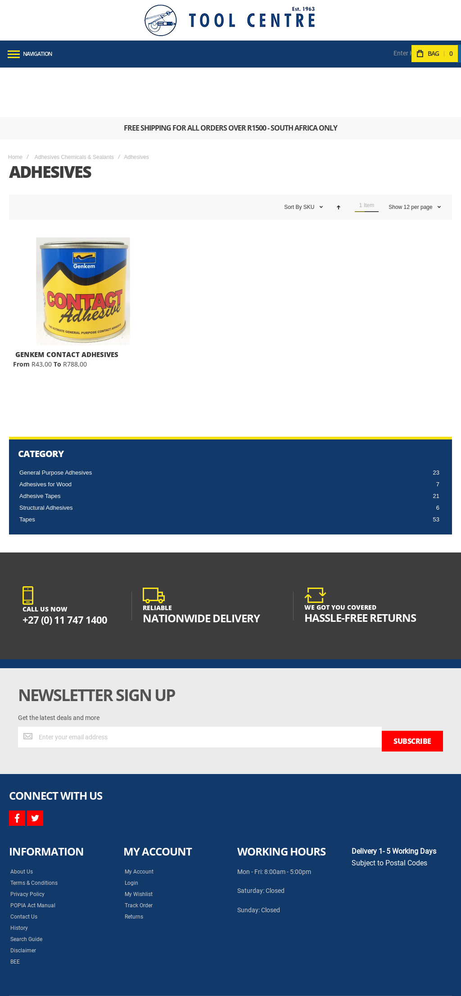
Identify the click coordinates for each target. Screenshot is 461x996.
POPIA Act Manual (32, 851)
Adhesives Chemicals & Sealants (74, 107)
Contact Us (23, 863)
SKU (309, 157)
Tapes (27, 469)
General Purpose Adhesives (55, 423)
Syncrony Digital (99, 982)
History (19, 874)
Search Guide (26, 885)
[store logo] (229, 20)
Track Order (139, 851)
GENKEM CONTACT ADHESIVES (66, 304)
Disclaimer (23, 896)
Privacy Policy (27, 840)
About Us (21, 818)
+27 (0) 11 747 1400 (68, 569)
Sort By (293, 157)
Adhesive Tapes (40, 446)
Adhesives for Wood (45, 434)
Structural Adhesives (46, 458)
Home (15, 107)
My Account (139, 818)
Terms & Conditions (34, 829)
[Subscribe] (412, 687)
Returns (134, 863)
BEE (15, 908)
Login (131, 829)
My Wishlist (139, 840)
